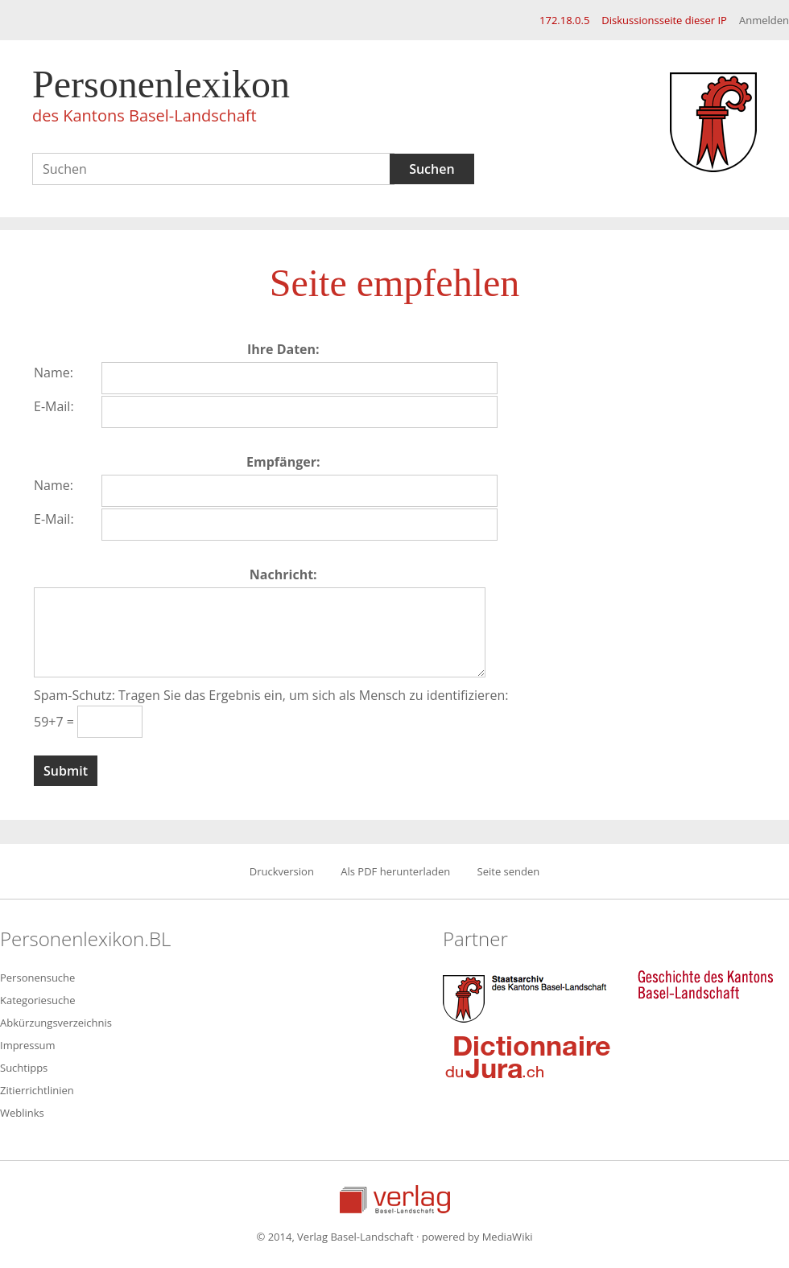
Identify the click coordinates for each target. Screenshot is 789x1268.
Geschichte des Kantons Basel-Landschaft (705, 984)
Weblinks (22, 1112)
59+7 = (55, 722)
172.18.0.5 (564, 20)
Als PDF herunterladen (395, 871)
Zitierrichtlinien (37, 1090)
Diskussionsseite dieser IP (664, 20)
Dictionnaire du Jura (528, 1056)
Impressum (28, 1045)
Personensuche (37, 977)
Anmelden (764, 20)
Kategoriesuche (38, 1000)
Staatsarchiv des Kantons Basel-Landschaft (528, 996)
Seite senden (508, 871)
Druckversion (282, 871)
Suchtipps (24, 1067)
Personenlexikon (161, 98)
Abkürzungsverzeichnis (56, 1022)
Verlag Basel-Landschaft (395, 1199)
